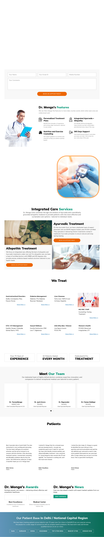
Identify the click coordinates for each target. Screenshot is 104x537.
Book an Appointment (67, 240)
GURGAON (22, 531)
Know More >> (21, 305)
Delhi (12, 531)
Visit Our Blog (60, 496)
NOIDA (32, 531)
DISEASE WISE (87, 531)
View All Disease (52, 342)
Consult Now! (16, 50)
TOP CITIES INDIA (57, 531)
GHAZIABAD (43, 531)
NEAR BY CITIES (73, 531)
